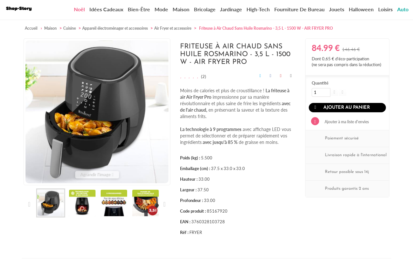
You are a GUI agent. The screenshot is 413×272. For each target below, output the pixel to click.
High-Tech (258, 9)
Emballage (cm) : (195, 168)
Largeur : (188, 189)
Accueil (31, 28)
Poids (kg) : (190, 157)
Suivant (164, 204)
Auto (402, 9)
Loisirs (385, 9)
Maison (181, 9)
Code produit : (193, 211)
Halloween (361, 9)
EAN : (185, 221)
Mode (161, 9)
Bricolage (205, 9)
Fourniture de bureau (299, 9)
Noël (79, 9)
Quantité (320, 83)
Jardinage (231, 9)
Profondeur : (191, 200)
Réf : (184, 232)
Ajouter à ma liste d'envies (346, 121)
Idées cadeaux (106, 9)
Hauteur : (188, 179)
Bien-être (139, 9)
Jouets (336, 9)
